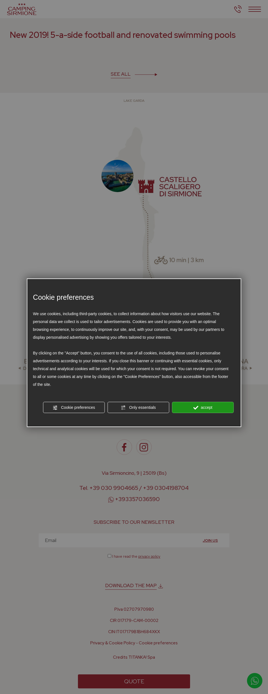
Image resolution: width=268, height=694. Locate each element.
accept (202, 407)
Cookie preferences (74, 407)
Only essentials (138, 407)
